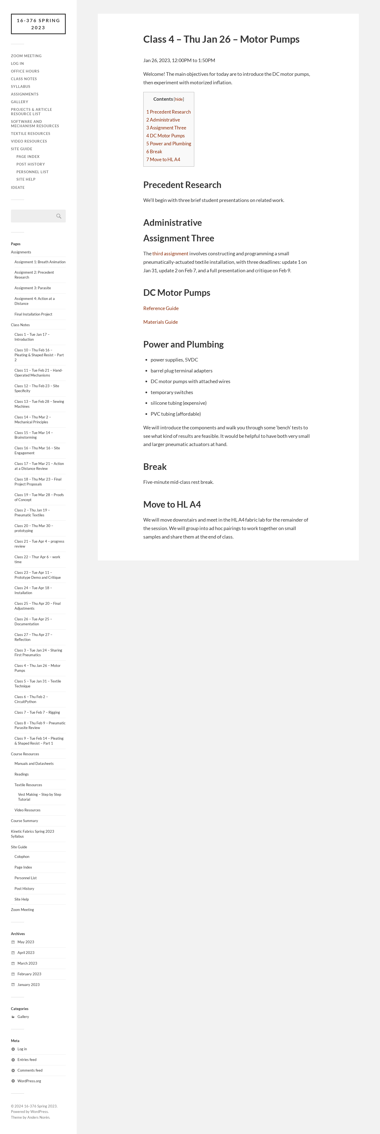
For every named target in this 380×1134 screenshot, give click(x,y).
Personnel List (32, 172)
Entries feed (27, 1059)
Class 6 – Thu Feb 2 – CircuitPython (31, 699)
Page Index (28, 156)
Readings (22, 774)
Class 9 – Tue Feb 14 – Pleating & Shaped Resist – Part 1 (39, 740)
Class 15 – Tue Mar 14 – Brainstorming (34, 435)
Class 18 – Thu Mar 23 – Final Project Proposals (38, 481)
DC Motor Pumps (165, 135)
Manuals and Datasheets (34, 763)
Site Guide (21, 149)
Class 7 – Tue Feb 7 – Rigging (37, 712)
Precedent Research (168, 112)
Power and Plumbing (168, 143)
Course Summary (24, 820)
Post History (30, 164)
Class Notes (24, 79)
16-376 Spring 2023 (38, 24)
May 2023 (26, 942)
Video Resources (29, 141)
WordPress (39, 1111)
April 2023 (26, 952)
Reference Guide (161, 308)
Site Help (26, 179)
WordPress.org (29, 1081)
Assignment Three (166, 128)
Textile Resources (30, 133)
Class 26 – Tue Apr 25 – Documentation (33, 621)
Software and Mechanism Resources (35, 123)
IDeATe (18, 187)
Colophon (22, 856)
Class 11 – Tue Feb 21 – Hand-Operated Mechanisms (39, 372)
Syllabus (20, 86)
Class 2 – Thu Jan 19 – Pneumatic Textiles (32, 512)
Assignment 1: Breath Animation (40, 262)
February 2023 (29, 974)
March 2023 (27, 963)
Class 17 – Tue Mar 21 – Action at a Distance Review (39, 466)
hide (179, 99)
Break (154, 151)
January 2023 (29, 984)
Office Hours (25, 71)
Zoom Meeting (26, 56)
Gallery (19, 102)
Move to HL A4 (163, 159)
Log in (22, 1049)
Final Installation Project (33, 314)
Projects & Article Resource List (31, 111)
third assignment (170, 253)
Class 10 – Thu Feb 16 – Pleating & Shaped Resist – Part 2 (39, 355)
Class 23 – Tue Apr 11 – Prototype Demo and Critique (38, 575)
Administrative (163, 120)
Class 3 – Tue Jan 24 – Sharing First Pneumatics (38, 652)
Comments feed (30, 1070)
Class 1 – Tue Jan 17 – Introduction (32, 337)
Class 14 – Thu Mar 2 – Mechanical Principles (33, 419)
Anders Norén (38, 1117)
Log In (17, 63)
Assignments (25, 94)
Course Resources (25, 754)
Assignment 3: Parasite (33, 288)
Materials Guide (160, 322)
